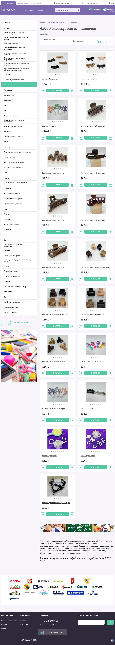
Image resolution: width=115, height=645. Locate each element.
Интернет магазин (8, 3)
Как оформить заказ (9, 621)
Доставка (4, 628)
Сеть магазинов (36, 3)
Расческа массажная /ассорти (92, 361)
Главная (43, 22)
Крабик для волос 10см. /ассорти (93, 126)
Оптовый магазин (22, 3)
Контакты (24, 621)
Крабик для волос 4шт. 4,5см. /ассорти (95, 267)
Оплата (4, 624)
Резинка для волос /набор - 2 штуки (56, 503)
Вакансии (24, 624)
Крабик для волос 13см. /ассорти (93, 173)
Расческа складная (88, 408)
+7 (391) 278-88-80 (91, 3)
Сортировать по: (49, 39)
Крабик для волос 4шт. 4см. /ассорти (94, 314)
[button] (65, 3)
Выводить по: (78, 41)
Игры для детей (71, 22)
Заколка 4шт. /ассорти (50, 79)
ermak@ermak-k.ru (54, 625)
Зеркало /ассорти (49, 126)
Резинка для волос (49, 455)
